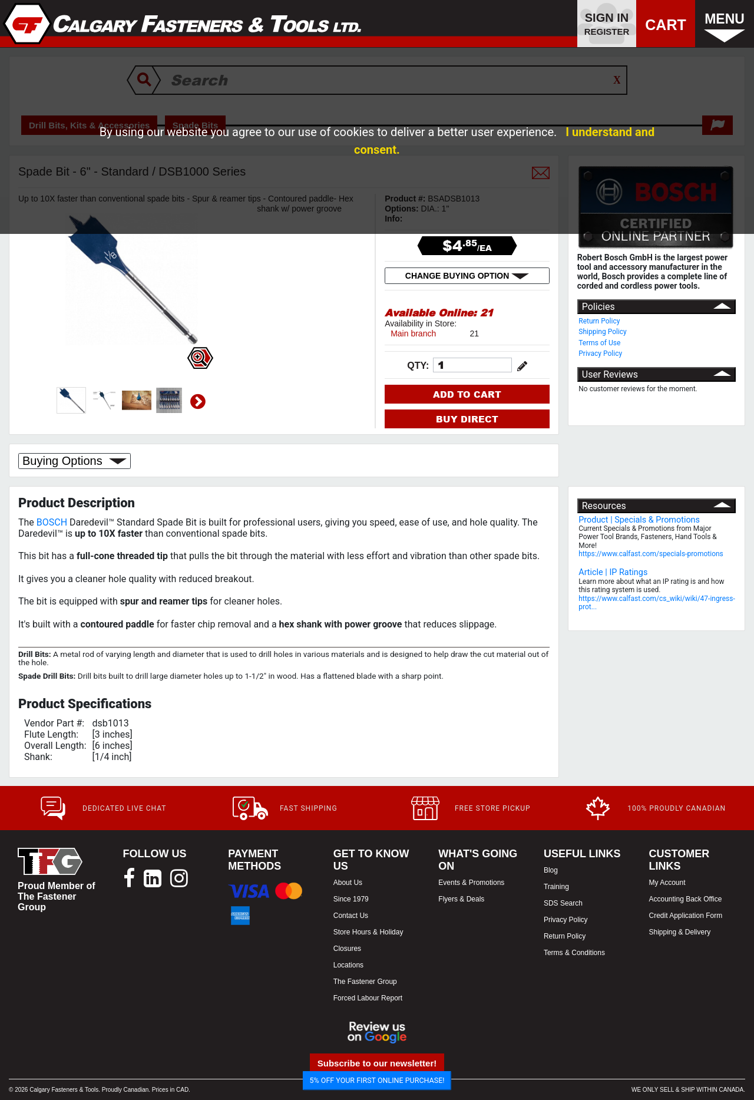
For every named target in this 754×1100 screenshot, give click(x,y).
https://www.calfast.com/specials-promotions (650, 554)
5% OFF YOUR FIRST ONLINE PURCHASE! (377, 1080)
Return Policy (599, 321)
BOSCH (52, 522)
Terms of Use (599, 343)
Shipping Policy (602, 332)
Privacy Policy (600, 353)
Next (198, 402)
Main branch (413, 333)
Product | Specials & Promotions (639, 520)
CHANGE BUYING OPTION (467, 275)
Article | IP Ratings (612, 572)
